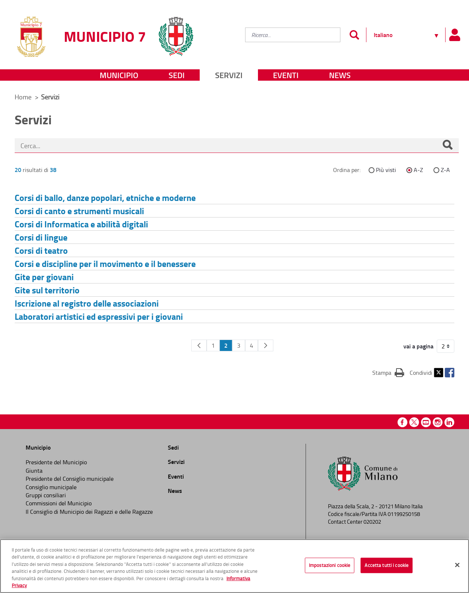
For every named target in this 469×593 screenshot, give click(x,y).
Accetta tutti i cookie (387, 565)
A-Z (418, 170)
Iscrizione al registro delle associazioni (87, 303)
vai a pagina (418, 346)
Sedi (177, 75)
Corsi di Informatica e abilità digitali (81, 223)
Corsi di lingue (41, 237)
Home (23, 96)
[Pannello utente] (454, 35)
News (340, 75)
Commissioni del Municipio (59, 503)
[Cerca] (447, 145)
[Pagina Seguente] (265, 345)
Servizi (229, 75)
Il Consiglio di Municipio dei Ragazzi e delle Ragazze (89, 512)
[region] (234, 566)
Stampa (388, 372)
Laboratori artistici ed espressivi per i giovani (99, 316)
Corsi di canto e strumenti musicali (79, 210)
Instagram (438, 422)
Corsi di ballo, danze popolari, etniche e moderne (105, 197)
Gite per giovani (44, 276)
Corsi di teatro (41, 250)
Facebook (449, 372)
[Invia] (354, 35)
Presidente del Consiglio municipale (70, 479)
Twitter (438, 372)
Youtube (426, 422)
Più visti (386, 170)
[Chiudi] (457, 565)
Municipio (119, 75)
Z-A (445, 170)
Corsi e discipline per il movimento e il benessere (105, 263)
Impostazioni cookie (329, 565)
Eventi (286, 75)
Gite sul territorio (47, 289)
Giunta (34, 470)
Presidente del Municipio (56, 462)
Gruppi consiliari (46, 495)
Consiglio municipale (51, 487)
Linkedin (449, 422)
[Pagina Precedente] (199, 345)
